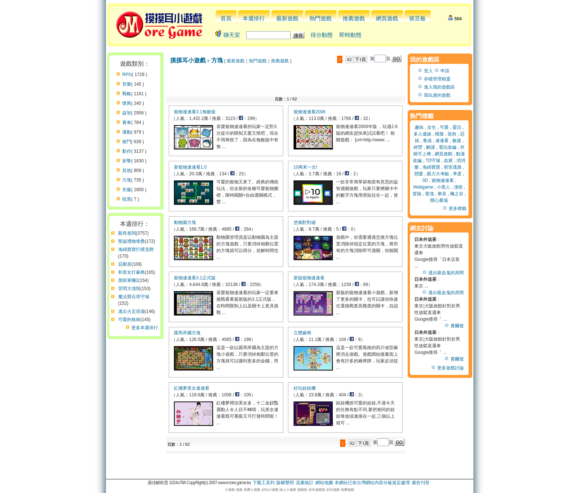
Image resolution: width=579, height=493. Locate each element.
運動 (126, 132)
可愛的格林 (129, 319)
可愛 (444, 127)
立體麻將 (302, 332)
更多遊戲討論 (450, 367)
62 (349, 59)
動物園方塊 (185, 222)
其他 (126, 170)
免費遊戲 (347, 490)
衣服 (126, 189)
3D (425, 180)
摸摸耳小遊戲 (188, 60)
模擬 (439, 134)
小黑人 (443, 187)
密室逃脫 (453, 167)
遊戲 (239, 490)
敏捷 (456, 140)
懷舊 (126, 103)
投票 (126, 199)
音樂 (126, 84)
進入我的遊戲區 (439, 87)
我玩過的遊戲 (437, 95)
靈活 (456, 127)
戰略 (126, 93)
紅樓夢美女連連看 (191, 388)
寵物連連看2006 (310, 111)
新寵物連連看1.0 (190, 167)
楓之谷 (456, 193)
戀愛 (418, 173)
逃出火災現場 (131, 311)
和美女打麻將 (131, 272)
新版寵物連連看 (309, 277)
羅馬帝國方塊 (187, 332)
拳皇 (442, 193)
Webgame (423, 187)
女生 (431, 127)
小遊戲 (230, 490)
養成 (427, 140)
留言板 (417, 18)
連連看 (442, 140)
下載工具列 (264, 482)
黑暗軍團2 (128, 280)
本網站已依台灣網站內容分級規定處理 (372, 482)
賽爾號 (457, 325)
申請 (445, 70)
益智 (126, 113)
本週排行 (254, 18)
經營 (418, 147)
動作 (126, 151)
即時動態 (350, 35)
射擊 (126, 160)
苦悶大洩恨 (129, 288)
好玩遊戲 (333, 490)
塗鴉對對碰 (305, 222)
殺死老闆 (127, 233)
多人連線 (422, 134)
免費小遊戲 (252, 490)
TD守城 (432, 160)
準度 (457, 173)
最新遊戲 (287, 18)
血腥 (448, 160)
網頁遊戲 (387, 18)
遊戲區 (302, 490)
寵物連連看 (443, 180)
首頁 (226, 18)
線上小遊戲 (288, 490)
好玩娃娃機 (305, 388)
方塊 (126, 180)
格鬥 (126, 141)
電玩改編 (447, 147)
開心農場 (439, 200)
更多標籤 (457, 208)
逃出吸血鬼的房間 (446, 272)
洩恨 (458, 187)
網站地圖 (324, 482)
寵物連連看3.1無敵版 (195, 111)
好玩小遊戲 (270, 490)
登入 (428, 70)
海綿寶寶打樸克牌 (136, 249)
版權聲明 (285, 482)
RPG (127, 74)
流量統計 (305, 482)
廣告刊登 (420, 482)
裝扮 (452, 134)
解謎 (430, 147)
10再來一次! (306, 167)
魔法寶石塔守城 (133, 296)
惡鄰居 (124, 264)
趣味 (419, 127)
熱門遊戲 (320, 18)
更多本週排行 (144, 327)
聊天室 (231, 35)
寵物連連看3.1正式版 (195, 277)
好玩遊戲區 (317, 490)
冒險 (416, 193)
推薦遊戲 (354, 18)
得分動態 (322, 35)
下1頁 (360, 59)
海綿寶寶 (431, 167)
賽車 (126, 122)
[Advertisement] (285, 82)
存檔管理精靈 (437, 79)
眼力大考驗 (438, 173)
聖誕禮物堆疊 (131, 241)
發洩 (429, 193)
